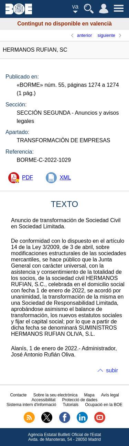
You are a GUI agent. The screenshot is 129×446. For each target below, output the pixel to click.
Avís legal (110, 395)
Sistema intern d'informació (31, 404)
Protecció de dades (79, 399)
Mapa (89, 395)
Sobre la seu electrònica (55, 395)
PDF (27, 177)
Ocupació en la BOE (103, 404)
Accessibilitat (43, 399)
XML (65, 177)
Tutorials (71, 404)
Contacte (18, 395)
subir (112, 370)
